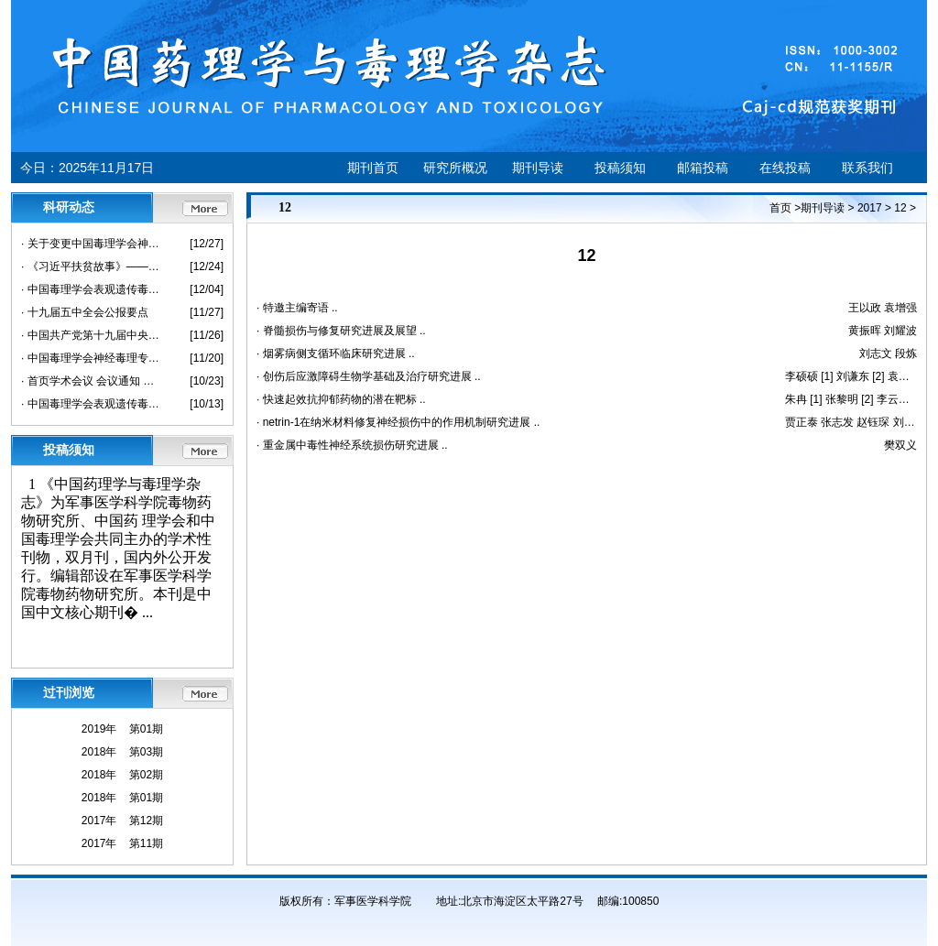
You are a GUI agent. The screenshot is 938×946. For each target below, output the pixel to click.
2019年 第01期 (122, 729)
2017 (869, 207)
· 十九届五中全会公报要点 (84, 312)
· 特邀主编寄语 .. (297, 307)
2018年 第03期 (122, 751)
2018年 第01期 (122, 797)
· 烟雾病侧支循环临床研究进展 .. (335, 353)
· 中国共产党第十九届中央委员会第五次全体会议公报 (92, 335)
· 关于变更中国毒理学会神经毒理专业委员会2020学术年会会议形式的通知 (92, 243)
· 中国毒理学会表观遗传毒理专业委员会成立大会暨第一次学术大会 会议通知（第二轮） (92, 289)
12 (900, 207)
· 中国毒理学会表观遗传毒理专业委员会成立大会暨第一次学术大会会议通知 (92, 403)
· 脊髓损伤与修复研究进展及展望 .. (341, 330)
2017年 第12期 (122, 820)
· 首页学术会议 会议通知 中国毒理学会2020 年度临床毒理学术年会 (92, 381)
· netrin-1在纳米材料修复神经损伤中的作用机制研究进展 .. (398, 422)
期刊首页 (372, 167)
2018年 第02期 (122, 774)
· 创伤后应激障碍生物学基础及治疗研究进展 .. (368, 376)
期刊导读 (537, 167)
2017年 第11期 (122, 843)
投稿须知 (620, 167)
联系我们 (867, 167)
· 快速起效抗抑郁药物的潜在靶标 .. (341, 399)
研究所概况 (455, 167)
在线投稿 (785, 167)
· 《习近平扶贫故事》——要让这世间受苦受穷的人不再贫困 (92, 266)
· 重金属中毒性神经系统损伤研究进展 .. (352, 445)
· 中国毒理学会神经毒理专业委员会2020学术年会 (92, 358)
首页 (780, 207)
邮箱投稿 (702, 167)
